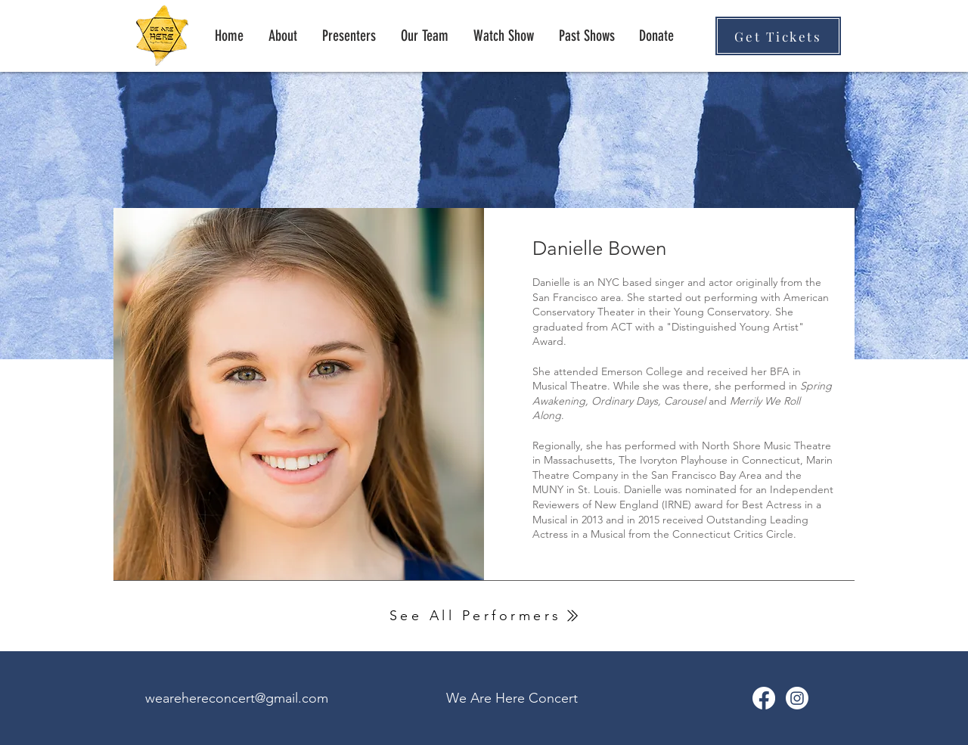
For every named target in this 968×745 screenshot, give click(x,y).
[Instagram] (797, 698)
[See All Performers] (484, 615)
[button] (586, 35)
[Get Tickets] (778, 36)
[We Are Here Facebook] (763, 698)
